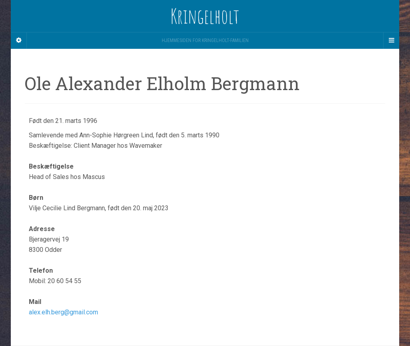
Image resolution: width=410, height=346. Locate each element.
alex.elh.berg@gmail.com (63, 312)
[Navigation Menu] (391, 40)
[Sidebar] (19, 40)
